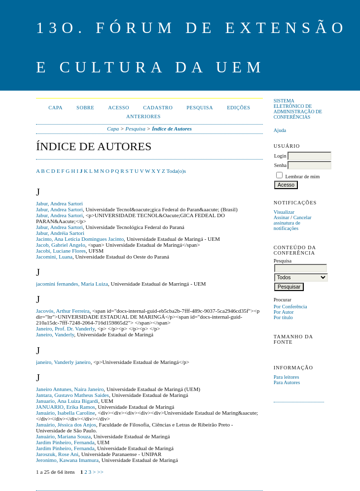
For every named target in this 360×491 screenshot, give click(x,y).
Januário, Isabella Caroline (65, 413)
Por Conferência (290, 306)
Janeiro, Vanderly (55, 334)
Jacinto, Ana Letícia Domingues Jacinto (80, 239)
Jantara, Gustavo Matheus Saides (72, 395)
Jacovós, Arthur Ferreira (62, 311)
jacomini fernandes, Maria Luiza (72, 284)
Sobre (85, 107)
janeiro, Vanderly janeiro (63, 362)
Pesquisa (199, 107)
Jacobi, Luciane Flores (61, 251)
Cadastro (158, 107)
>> (100, 472)
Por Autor (284, 312)
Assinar (281, 217)
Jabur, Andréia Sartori (60, 233)
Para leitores (286, 377)
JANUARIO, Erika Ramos (65, 407)
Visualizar (284, 212)
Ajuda (280, 130)
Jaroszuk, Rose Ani (57, 454)
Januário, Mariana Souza (63, 436)
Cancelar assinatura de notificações (293, 223)
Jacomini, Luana (54, 257)
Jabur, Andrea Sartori (59, 203)
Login (280, 156)
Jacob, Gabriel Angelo (60, 245)
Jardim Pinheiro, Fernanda (65, 442)
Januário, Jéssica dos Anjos (66, 424)
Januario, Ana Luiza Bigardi (67, 401)
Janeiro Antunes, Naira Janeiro (70, 389)
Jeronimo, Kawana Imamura (67, 460)
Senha (280, 165)
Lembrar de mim (302, 176)
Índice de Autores (172, 128)
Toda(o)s (176, 171)
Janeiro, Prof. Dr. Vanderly (65, 328)
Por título (283, 317)
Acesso (118, 107)
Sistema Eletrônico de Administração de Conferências (298, 109)
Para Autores (287, 382)
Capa (55, 107)
